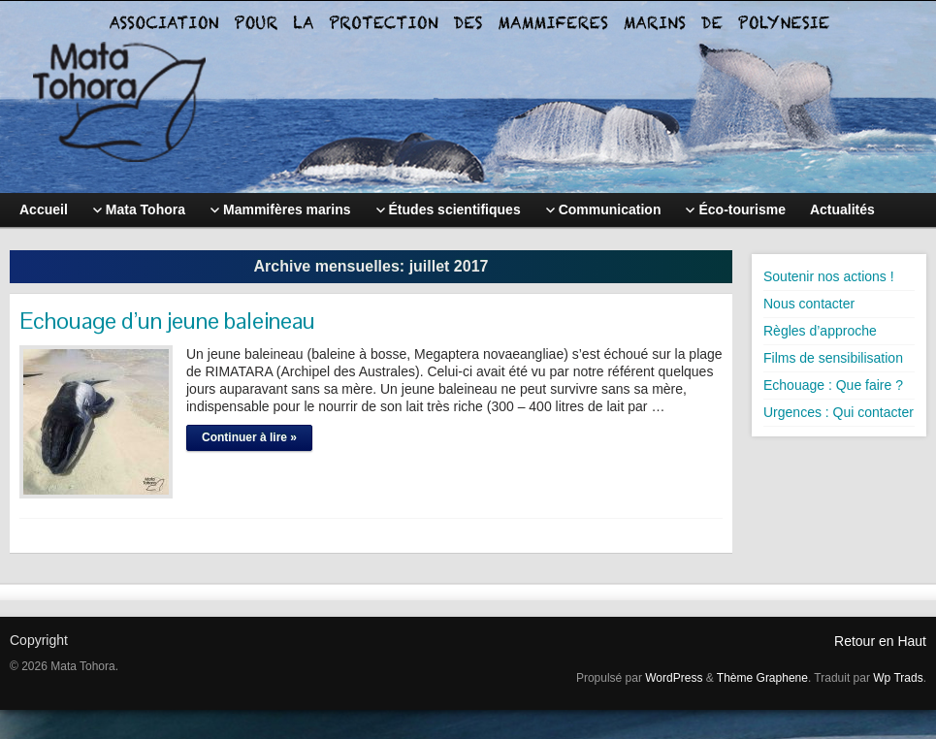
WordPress (673, 678)
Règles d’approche (820, 330)
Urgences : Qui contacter (838, 412)
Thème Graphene (762, 678)
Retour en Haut (880, 641)
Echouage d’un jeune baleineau (167, 320)
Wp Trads (897, 678)
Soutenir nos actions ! (828, 276)
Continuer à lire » (249, 437)
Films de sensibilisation (833, 358)
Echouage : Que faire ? (833, 385)
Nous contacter (809, 303)
